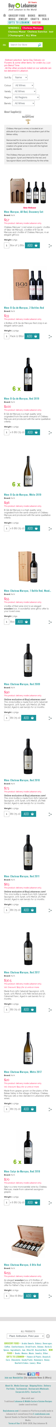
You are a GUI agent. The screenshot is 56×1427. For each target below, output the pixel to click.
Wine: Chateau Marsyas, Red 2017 (22, 972)
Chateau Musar (17, 31)
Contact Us (36, 1391)
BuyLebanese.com (10, 1410)
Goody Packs (27, 1359)
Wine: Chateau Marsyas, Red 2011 (22, 876)
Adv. (4, 44)
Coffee (7, 1346)
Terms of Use (14, 1423)
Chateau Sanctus (37, 31)
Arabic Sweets (28, 1343)
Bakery (38, 1343)
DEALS (45, 19)
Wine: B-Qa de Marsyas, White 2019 (22, 494)
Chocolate (15, 1359)
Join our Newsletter (14, 1377)
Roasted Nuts (41, 1349)
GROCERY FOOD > (12, 1343)
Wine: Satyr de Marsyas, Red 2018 (22, 1171)
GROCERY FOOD (17, 15)
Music (31, 1353)
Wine (39, 1362)
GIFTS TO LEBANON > (15, 1356)
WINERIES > (14, 28)
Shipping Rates (35, 1385)
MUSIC (12, 19)
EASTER (36, 22)
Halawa (40, 1346)
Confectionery (17, 1346)
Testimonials (21, 1388)
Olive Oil (30, 1349)
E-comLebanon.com (41, 1413)
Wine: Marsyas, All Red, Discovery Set (23, 212)
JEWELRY (23, 19)
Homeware (38, 1359)
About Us (9, 1385)
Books (17, 1353)
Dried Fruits (31, 1346)
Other (45, 1353)
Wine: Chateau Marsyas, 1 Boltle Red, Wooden (28, 591)
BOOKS (31, 15)
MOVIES (42, 15)
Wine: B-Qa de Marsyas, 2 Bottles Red (24, 307)
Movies (24, 1353)
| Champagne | (16, 35)
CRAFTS (35, 19)
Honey (46, 1359)
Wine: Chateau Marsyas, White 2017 (23, 1072)
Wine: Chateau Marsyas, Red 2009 (22, 684)
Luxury (32, 1362)
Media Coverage (21, 1385)
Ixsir (51, 31)
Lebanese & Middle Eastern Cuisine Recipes (33, 1401)
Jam (23, 1349)
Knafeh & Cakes (21, 1362)
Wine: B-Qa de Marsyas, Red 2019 (21, 398)
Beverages (47, 1343)
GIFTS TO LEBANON (19, 22)
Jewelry (38, 1353)
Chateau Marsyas (32, 28)
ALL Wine (31, 35)
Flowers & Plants (34, 1356)
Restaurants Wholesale (39, 1388)
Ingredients (15, 1349)
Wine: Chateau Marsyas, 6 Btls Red (22, 1265)
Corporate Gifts (23, 1391)
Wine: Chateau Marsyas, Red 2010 (22, 780)
